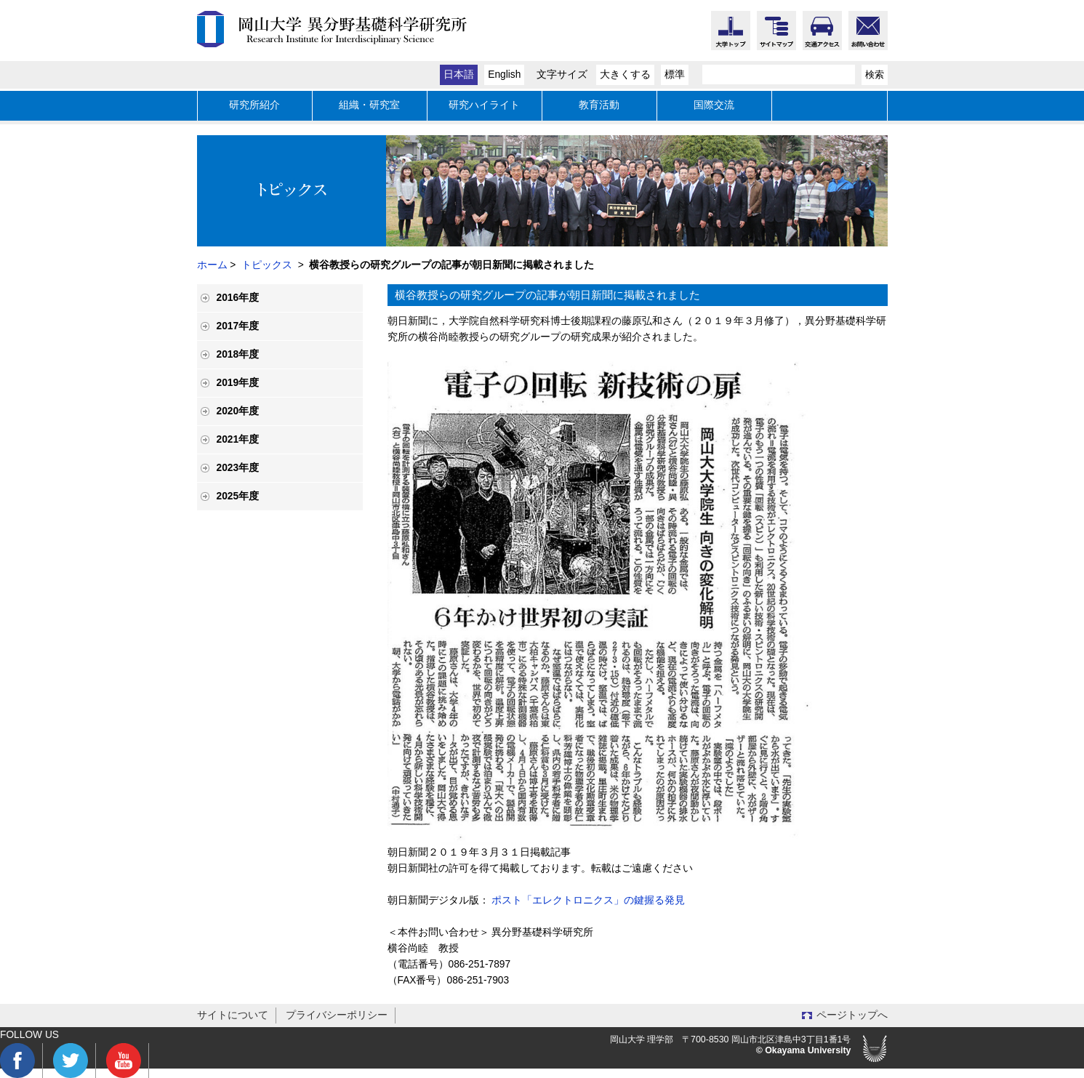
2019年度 (238, 382)
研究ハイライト (484, 105)
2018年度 (238, 354)
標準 (675, 74)
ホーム (212, 265)
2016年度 (238, 297)
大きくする (625, 74)
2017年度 (238, 326)
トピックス (266, 265)
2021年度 (238, 439)
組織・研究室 (369, 105)
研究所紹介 (254, 105)
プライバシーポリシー (337, 1015)
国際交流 (714, 105)
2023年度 (238, 467)
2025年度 (238, 496)
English (504, 74)
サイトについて (232, 1015)
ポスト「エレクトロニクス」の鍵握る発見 (588, 900)
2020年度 (238, 411)
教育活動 (599, 105)
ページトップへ (852, 1015)
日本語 (458, 74)
